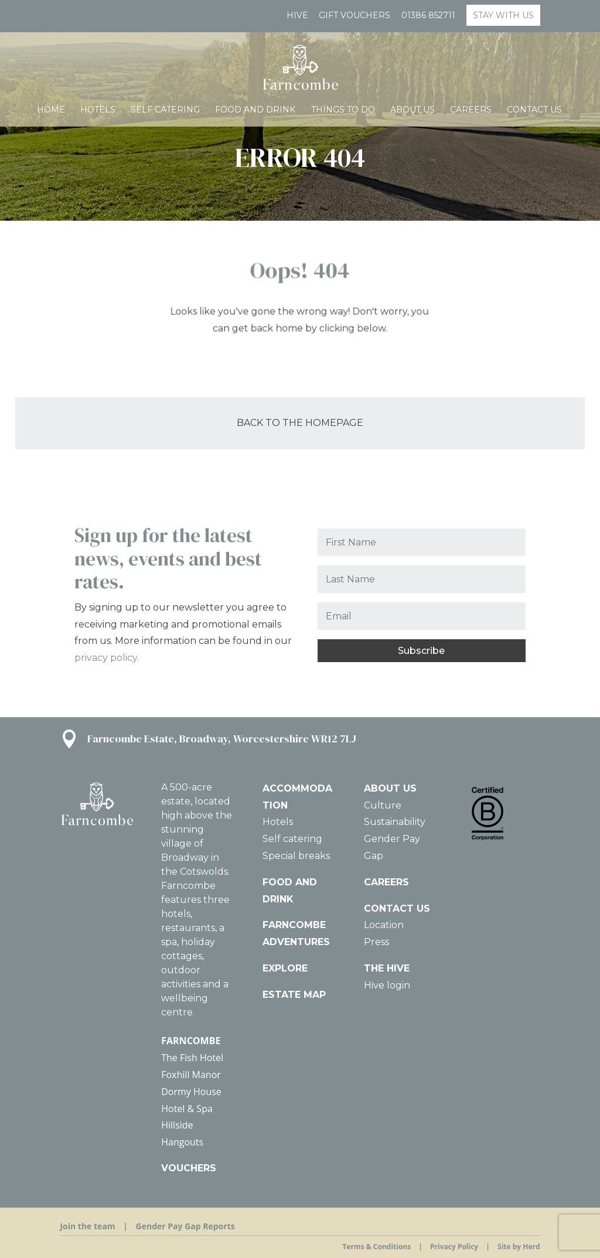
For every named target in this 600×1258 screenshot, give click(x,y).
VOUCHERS (188, 1168)
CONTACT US (397, 908)
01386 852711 (428, 16)
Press (376, 941)
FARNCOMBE (190, 1040)
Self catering (165, 110)
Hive (297, 16)
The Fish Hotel (192, 1057)
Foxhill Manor (191, 1074)
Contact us (534, 110)
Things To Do (343, 110)
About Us (412, 110)
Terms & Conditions (376, 1247)
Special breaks (296, 855)
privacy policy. (106, 657)
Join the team (87, 1226)
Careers (471, 110)
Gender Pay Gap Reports (185, 1226)
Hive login (387, 985)
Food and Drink (255, 110)
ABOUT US (390, 788)
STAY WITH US (503, 15)
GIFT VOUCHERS (354, 16)
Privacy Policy (454, 1247)
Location (384, 924)
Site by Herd (518, 1247)
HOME (51, 110)
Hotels (97, 110)
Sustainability (394, 821)
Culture (382, 805)
